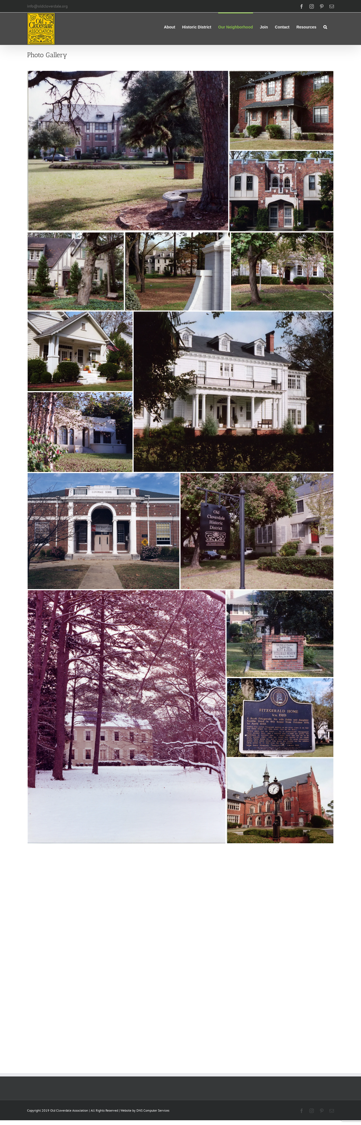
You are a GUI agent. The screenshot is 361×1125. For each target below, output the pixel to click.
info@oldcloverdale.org (47, 6)
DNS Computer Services (152, 1110)
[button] (325, 26)
